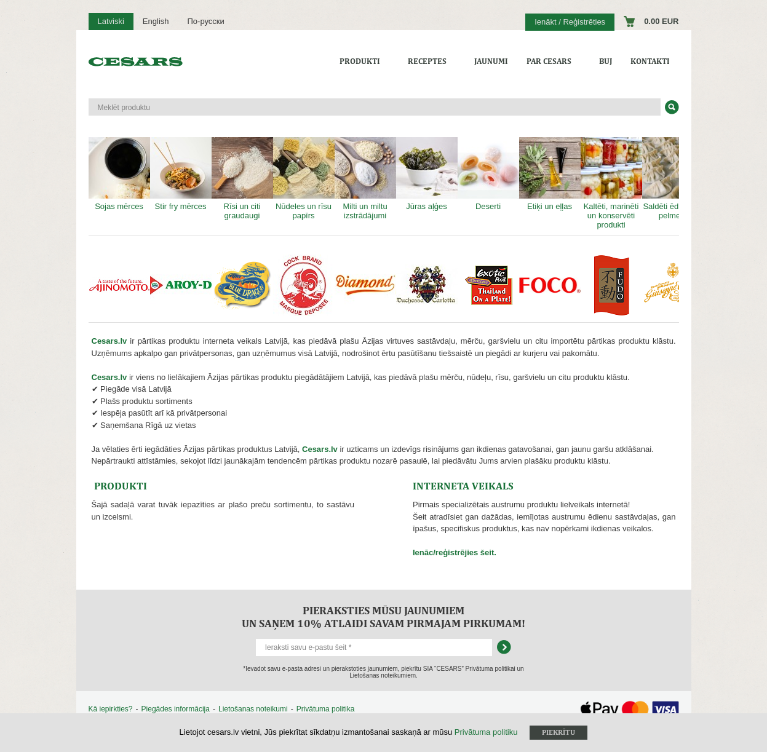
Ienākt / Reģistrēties (570, 21)
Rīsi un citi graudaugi (242, 178)
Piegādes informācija (175, 709)
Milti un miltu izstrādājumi (365, 178)
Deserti (488, 174)
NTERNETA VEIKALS (463, 486)
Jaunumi (491, 61)
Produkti (360, 61)
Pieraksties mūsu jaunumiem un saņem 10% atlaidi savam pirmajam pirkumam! (383, 617)
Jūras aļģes (427, 174)
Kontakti (650, 61)
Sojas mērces (119, 174)
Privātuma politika (325, 709)
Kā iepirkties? (111, 709)
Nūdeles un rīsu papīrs (304, 178)
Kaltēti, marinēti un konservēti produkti (611, 183)
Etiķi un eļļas (550, 174)
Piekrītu (558, 732)
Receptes (427, 61)
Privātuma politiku (486, 732)
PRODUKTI (120, 486)
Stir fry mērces (181, 174)
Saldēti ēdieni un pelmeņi (673, 178)
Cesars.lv (109, 341)
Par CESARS (549, 61)
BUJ (605, 61)
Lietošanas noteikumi (253, 709)
